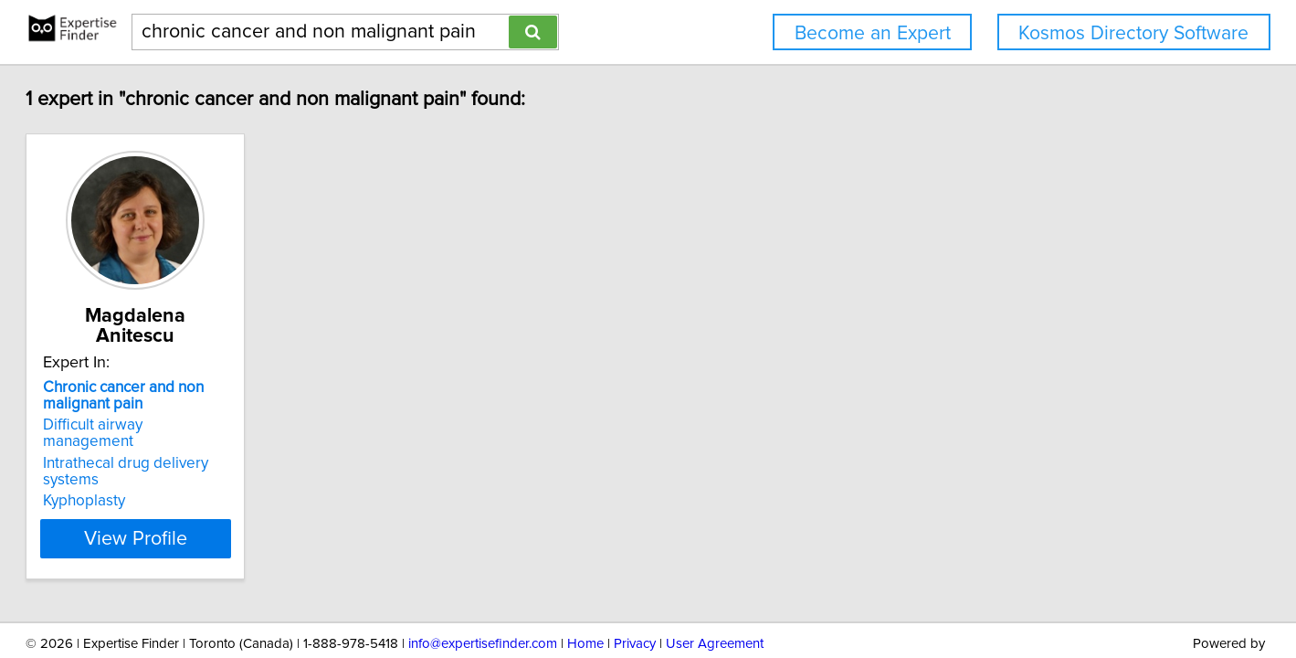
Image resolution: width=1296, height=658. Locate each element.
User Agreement (715, 592)
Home (585, 592)
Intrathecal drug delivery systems (230, 427)
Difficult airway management (214, 405)
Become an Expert (873, 33)
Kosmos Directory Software (1133, 33)
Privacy (635, 592)
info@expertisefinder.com (482, 592)
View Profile (232, 485)
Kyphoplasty (159, 448)
